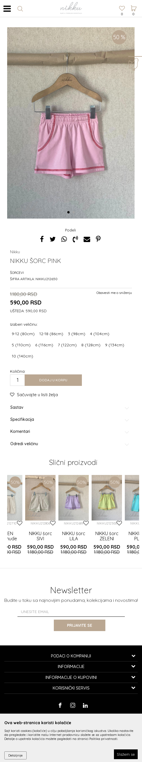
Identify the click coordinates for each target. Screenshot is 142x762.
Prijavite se (79, 625)
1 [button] (69, 212)
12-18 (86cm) (51, 333)
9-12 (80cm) (23, 333)
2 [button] (74, 212)
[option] (71, 123)
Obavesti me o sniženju (114, 292)
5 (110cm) (21, 344)
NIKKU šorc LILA (73, 536)
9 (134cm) (114, 344)
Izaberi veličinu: (24, 324)
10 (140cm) (22, 356)
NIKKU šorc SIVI (40, 536)
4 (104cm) (99, 333)
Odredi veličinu (70, 444)
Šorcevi (17, 272)
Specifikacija (70, 419)
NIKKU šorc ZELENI (107, 536)
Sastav (70, 407)
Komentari (70, 431)
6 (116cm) (44, 344)
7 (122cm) (67, 344)
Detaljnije (15, 755)
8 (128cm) (90, 344)
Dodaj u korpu (53, 380)
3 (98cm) (76, 333)
